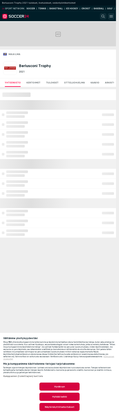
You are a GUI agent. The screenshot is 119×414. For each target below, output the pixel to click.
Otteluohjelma (74, 82)
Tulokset (52, 82)
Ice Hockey (72, 8)
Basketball (56, 8)
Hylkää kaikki (59, 396)
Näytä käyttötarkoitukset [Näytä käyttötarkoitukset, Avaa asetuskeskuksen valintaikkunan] (60, 407)
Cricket (85, 8)
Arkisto (110, 82)
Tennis (42, 8)
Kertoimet (33, 82)
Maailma (14, 54)
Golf (110, 8)
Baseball (99, 8)
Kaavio (94, 82)
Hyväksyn (59, 386)
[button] (103, 16)
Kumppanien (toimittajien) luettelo (23, 376)
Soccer (31, 8)
